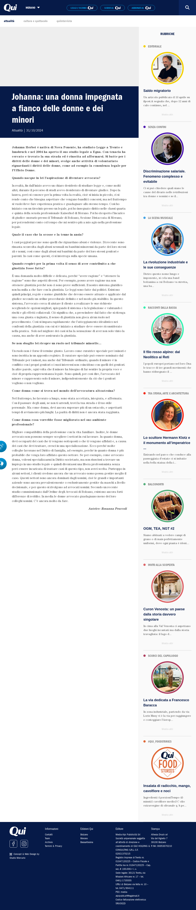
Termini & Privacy (53, 846)
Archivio (49, 842)
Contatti (49, 834)
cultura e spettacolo (35, 21)
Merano (84, 838)
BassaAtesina (86, 842)
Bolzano (84, 834)
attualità (9, 21)
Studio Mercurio (17, 857)
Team (47, 838)
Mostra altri (167, 114)
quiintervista (64, 21)
